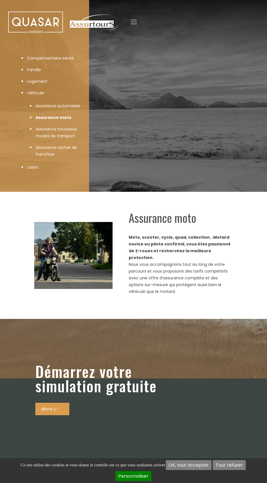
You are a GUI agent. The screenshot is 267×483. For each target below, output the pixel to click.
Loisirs (32, 167)
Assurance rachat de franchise (56, 151)
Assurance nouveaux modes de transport (56, 132)
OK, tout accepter (189, 465)
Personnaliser (133, 476)
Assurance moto (54, 117)
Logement (37, 81)
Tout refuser (229, 465)
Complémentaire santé (50, 58)
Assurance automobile (58, 106)
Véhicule (35, 93)
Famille (34, 70)
